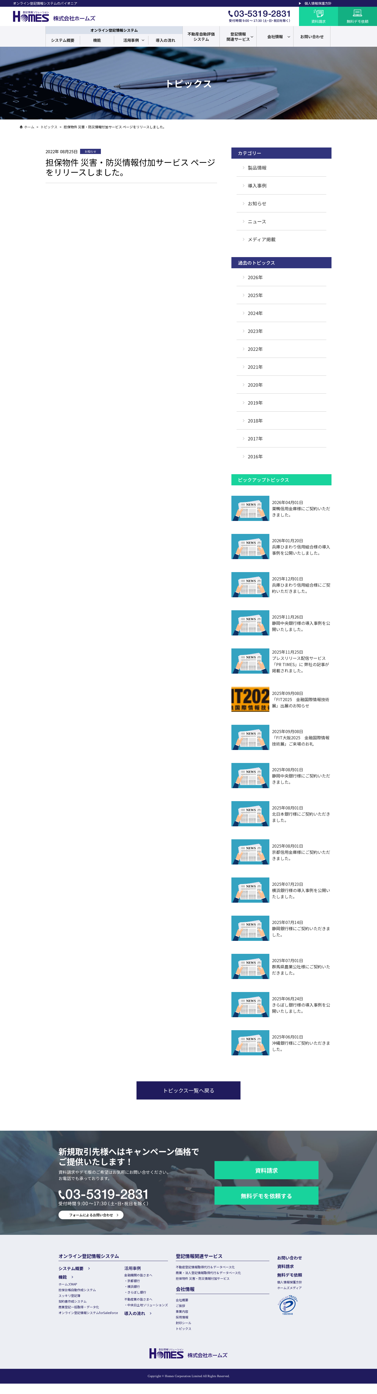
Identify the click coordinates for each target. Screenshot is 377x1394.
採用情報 (192, 1323)
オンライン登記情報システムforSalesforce (91, 1317)
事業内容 (192, 1317)
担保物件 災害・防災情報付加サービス (215, 1280)
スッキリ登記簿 (70, 1297)
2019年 (255, 402)
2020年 (255, 384)
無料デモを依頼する (266, 1195)
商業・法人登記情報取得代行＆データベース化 (221, 1274)
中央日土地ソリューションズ (156, 1308)
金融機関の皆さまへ (146, 1275)
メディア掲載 (262, 239)
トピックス (49, 126)
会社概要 (192, 1303)
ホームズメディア (300, 1287)
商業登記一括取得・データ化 (80, 1310)
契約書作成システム (73, 1303)
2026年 (255, 277)
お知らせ (257, 203)
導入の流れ (165, 40)
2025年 (255, 295)
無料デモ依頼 (299, 1273)
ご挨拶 (191, 1310)
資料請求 (266, 1170)
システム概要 (62, 40)
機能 (97, 40)
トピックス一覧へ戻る (188, 1090)
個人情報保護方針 (318, 3)
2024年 (255, 313)
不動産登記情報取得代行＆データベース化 (218, 1267)
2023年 (255, 330)
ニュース (257, 221)
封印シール (194, 1330)
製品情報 (257, 167)
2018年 (255, 420)
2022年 (255, 348)
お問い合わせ (299, 1257)
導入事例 (257, 185)
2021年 (255, 366)
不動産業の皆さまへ (146, 1302)
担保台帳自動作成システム (78, 1290)
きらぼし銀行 (144, 1294)
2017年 (255, 438)
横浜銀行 (141, 1288)
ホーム (29, 126)
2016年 (255, 456)
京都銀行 (141, 1281)
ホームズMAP (68, 1283)
